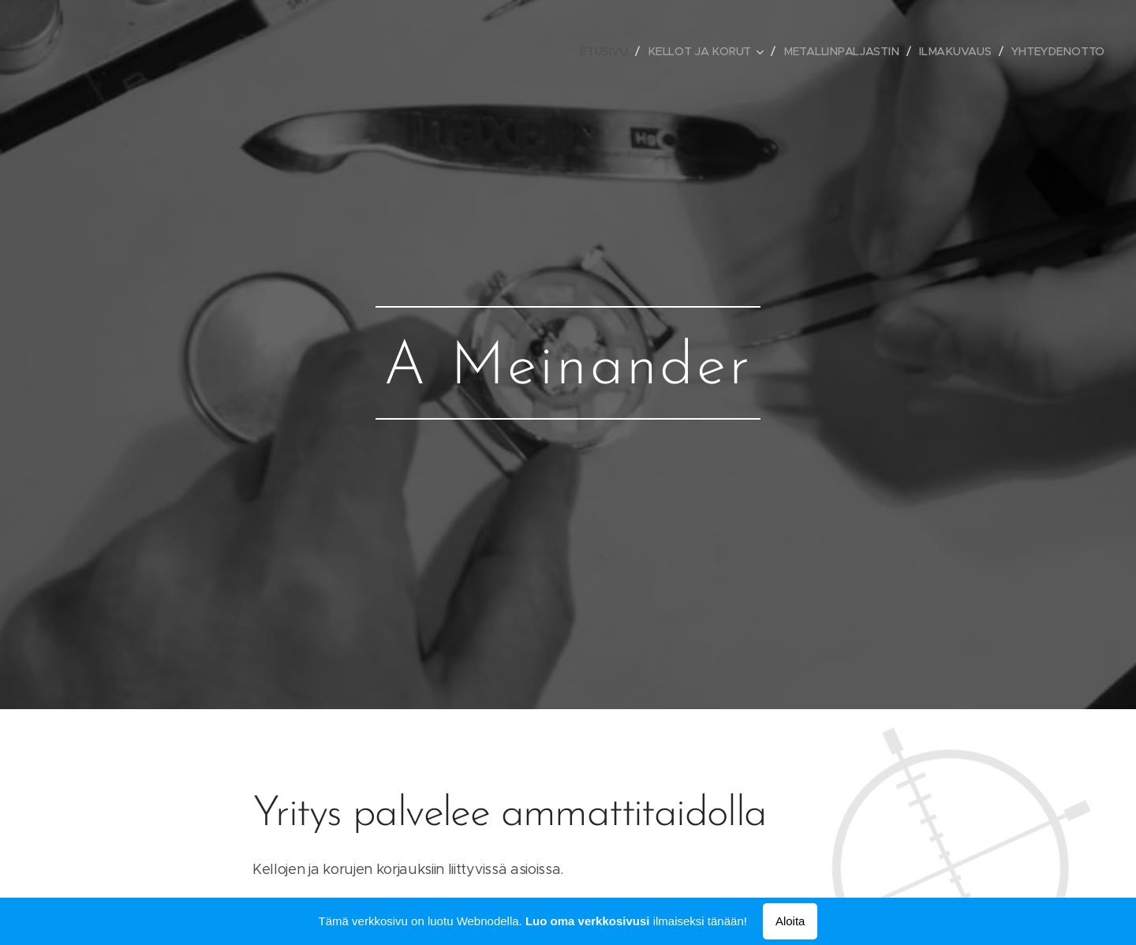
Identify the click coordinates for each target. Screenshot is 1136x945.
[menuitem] (607, 51)
